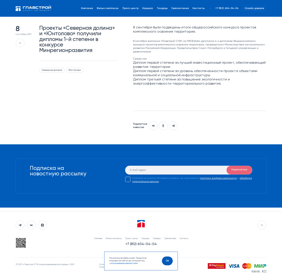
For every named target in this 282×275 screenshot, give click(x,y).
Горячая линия (180, 8)
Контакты (199, 8)
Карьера (147, 8)
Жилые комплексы (108, 8)
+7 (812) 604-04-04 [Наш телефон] (227, 8)
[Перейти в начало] (262, 225)
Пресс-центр (130, 8)
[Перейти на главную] (33, 8)
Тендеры (162, 8)
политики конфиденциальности (218, 178)
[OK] (167, 260)
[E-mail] (188, 170)
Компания (87, 8)
